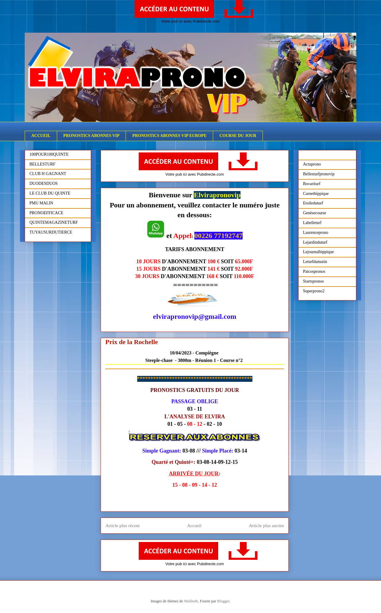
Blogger (223, 601)
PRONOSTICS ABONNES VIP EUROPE (169, 135)
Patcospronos (314, 271)
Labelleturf (312, 222)
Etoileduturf (313, 203)
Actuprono (312, 164)
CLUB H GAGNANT (47, 173)
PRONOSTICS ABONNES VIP (91, 135)
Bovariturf (311, 184)
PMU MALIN (41, 203)
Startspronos (313, 281)
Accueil (194, 525)
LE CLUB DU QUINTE (49, 193)
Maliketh (191, 601)
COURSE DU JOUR (237, 135)
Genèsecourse (314, 213)
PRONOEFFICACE (46, 213)
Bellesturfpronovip (319, 174)
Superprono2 (313, 291)
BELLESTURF (42, 164)
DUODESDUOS (43, 183)
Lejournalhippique (318, 252)
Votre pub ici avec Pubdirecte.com (190, 21)
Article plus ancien (266, 525)
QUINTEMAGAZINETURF (53, 222)
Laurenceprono (315, 232)
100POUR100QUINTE (48, 154)
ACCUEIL (41, 135)
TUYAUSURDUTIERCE (50, 232)
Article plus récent (122, 525)
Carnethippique (316, 193)
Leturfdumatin (315, 261)
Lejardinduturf (315, 242)
